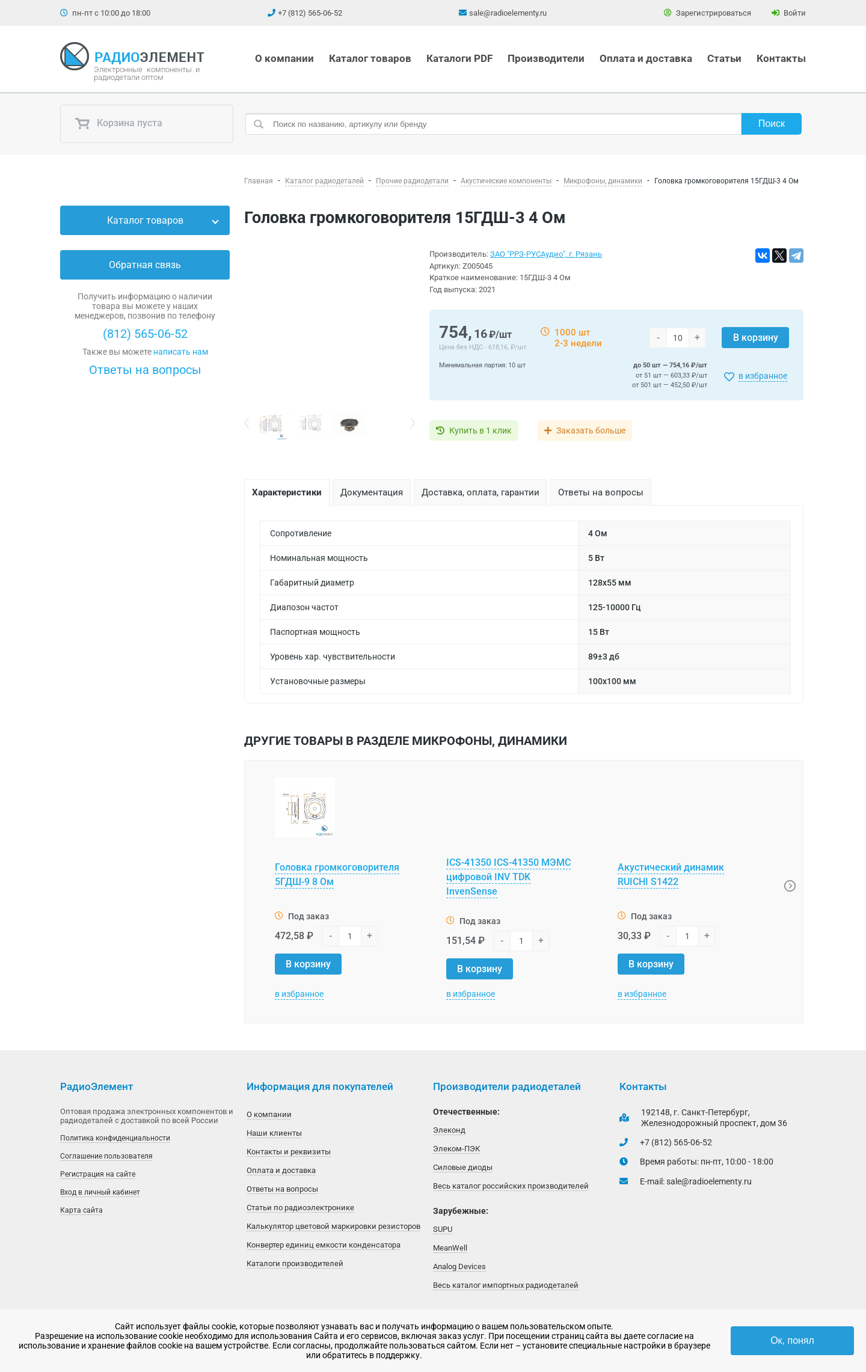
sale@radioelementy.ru (508, 12)
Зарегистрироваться (707, 12)
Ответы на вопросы (145, 370)
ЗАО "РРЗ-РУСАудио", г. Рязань (546, 254)
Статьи (724, 58)
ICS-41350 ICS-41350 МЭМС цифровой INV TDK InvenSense (508, 877)
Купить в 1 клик (480, 430)
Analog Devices (459, 1266)
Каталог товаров (370, 58)
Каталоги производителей (295, 1263)
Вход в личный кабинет (100, 1192)
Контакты (781, 58)
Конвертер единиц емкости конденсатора (324, 1244)
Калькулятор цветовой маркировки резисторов (333, 1226)
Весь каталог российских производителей (511, 1185)
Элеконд (449, 1130)
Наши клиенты (274, 1133)
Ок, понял (792, 1340)
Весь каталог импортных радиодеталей (506, 1285)
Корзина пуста (118, 123)
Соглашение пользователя (106, 1156)
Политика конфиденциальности (115, 1138)
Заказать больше (590, 430)
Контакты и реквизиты (289, 1151)
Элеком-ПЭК (456, 1148)
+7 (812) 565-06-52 (310, 12)
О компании (284, 58)
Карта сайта (81, 1210)
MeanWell (450, 1247)
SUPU (442, 1229)
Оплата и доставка (646, 58)
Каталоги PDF (459, 58)
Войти (789, 12)
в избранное (763, 376)
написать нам (180, 352)
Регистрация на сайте (97, 1174)
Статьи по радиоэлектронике (300, 1207)
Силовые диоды (463, 1167)
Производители (546, 58)
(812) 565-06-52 (145, 333)
